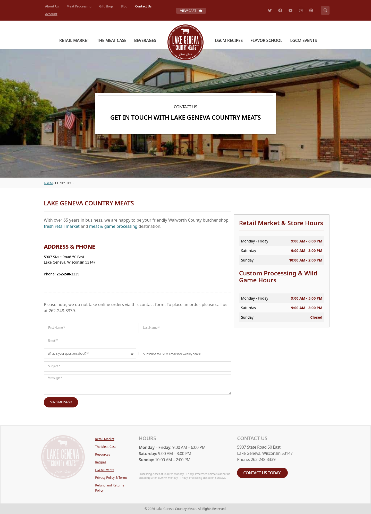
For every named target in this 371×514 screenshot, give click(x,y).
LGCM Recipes (229, 40)
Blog (124, 6)
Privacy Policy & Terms (111, 477)
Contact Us (143, 6)
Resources (102, 454)
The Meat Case (111, 40)
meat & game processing (113, 226)
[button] (325, 10)
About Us (52, 6)
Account (51, 14)
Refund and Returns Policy (109, 488)
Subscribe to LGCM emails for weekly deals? (172, 354)
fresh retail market (62, 226)
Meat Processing (79, 6)
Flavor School (266, 40)
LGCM (48, 183)
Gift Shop (106, 6)
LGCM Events (303, 40)
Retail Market (74, 40)
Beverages (145, 40)
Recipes (100, 462)
